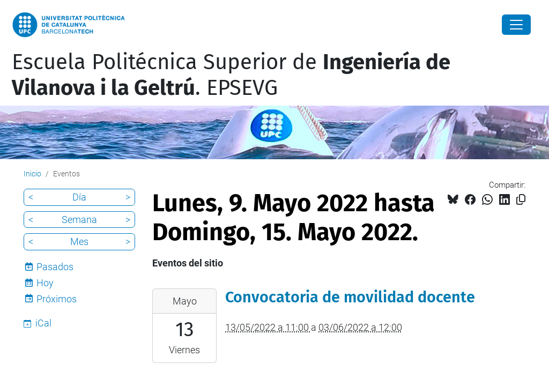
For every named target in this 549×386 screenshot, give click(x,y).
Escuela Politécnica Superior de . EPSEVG (231, 75)
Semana (79, 219)
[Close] (516, 24)
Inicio (32, 173)
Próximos (56, 299)
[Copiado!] (520, 200)
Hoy (45, 282)
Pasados (54, 266)
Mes (79, 241)
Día (79, 197)
